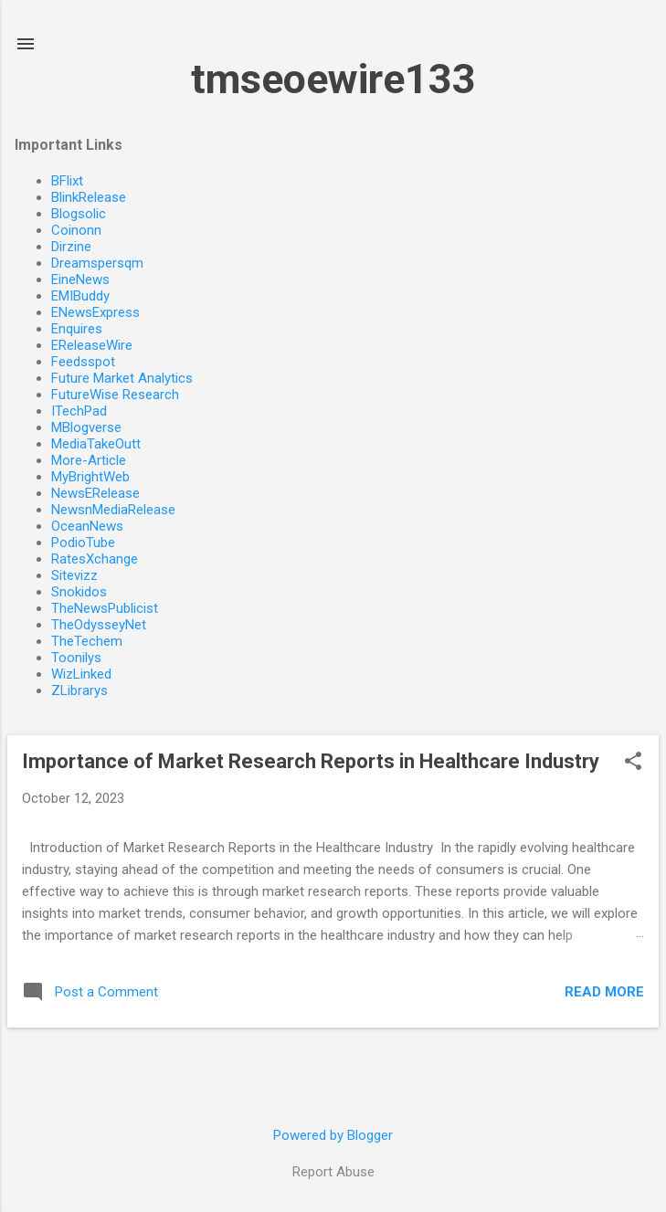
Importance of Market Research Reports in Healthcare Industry (310, 761)
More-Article (88, 460)
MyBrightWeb (90, 477)
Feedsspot (83, 361)
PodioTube (83, 542)
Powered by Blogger (333, 1135)
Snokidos (79, 592)
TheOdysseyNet (98, 625)
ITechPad (79, 411)
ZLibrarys (79, 690)
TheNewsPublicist (104, 608)
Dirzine (71, 246)
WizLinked (81, 674)
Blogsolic (78, 214)
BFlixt (67, 181)
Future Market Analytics (122, 378)
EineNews (80, 279)
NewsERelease (95, 493)
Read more (604, 992)
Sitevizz (74, 575)
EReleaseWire (91, 345)
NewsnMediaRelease (113, 509)
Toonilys (76, 657)
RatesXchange (94, 559)
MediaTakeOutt (96, 444)
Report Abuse (333, 1172)
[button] (633, 762)
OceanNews (87, 526)
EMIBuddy (80, 296)
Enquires (76, 329)
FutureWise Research (115, 394)
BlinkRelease (88, 197)
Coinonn (76, 230)
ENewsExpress (95, 312)
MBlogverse (86, 427)
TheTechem (86, 641)
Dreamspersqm (97, 263)
